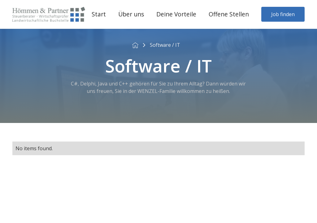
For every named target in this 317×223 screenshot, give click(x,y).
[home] (48, 14)
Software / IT (165, 45)
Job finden (283, 14)
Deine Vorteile (176, 14)
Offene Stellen (229, 14)
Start (99, 14)
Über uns (131, 14)
